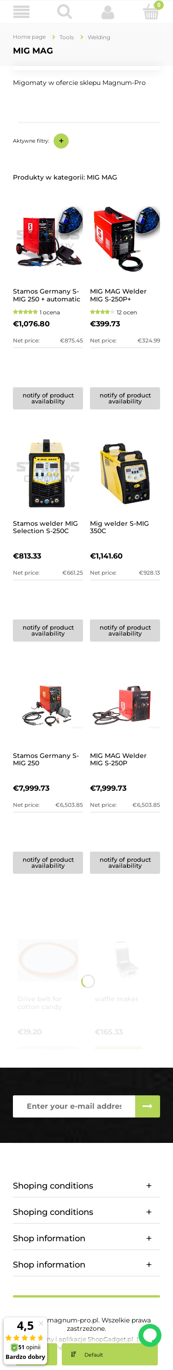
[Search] (65, 11)
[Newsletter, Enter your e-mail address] (74, 1106)
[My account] (108, 12)
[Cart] (151, 11)
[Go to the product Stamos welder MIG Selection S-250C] (48, 474)
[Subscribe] (147, 1106)
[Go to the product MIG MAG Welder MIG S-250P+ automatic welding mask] (125, 241)
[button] (21, 12)
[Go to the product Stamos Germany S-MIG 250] (48, 706)
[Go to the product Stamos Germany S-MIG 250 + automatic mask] (48, 241)
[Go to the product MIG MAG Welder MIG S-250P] (125, 706)
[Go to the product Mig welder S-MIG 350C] (125, 474)
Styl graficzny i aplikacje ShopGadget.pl (73, 1339)
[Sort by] (109, 1355)
